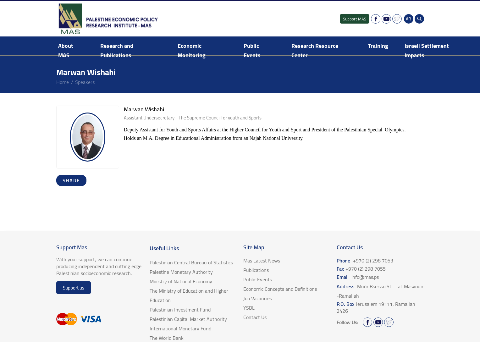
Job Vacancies (257, 298)
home (62, 82)
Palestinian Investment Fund (180, 309)
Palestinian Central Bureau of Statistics (191, 262)
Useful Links (164, 248)
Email (358, 277)
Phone (365, 260)
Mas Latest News (261, 260)
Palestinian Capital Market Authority (188, 319)
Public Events (252, 50)
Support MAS (354, 19)
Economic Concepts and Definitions (280, 289)
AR (408, 19)
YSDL (249, 307)
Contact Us (255, 317)
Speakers (85, 82)
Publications (256, 270)
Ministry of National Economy (181, 281)
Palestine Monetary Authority (181, 272)
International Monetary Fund (180, 328)
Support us (73, 287)
